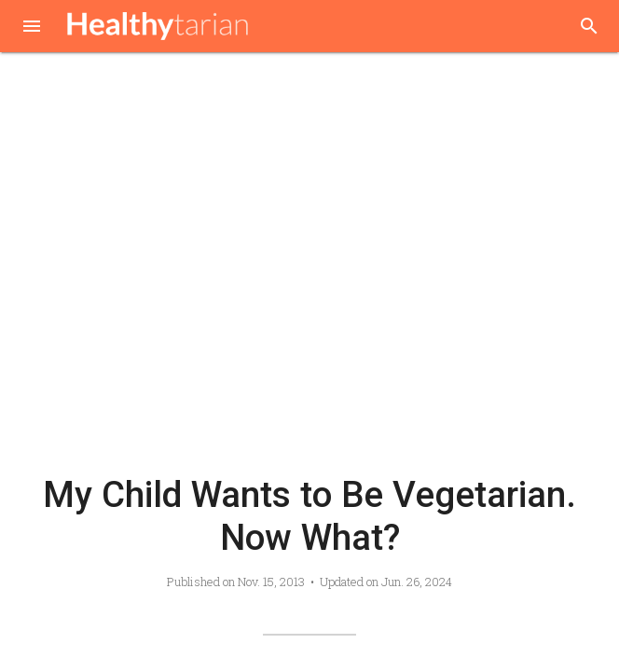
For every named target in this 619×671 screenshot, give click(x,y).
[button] (31, 28)
